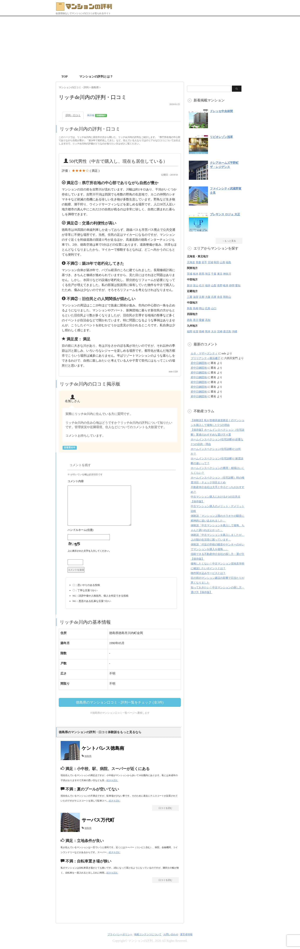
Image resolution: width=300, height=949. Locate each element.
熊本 (207, 331)
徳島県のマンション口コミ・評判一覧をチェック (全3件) (120, 702)
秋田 (216, 262)
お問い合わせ (170, 934)
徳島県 (88, 756)
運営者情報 (186, 934)
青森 (198, 262)
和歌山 (227, 297)
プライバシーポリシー (120, 934)
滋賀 (195, 297)
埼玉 (207, 273)
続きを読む (112, 780)
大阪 (207, 297)
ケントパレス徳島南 (103, 748)
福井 (207, 285)
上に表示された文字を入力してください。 (89, 551)
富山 (195, 285)
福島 (228, 262)
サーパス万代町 (98, 820)
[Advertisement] (150, 45)
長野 (220, 285)
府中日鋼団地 (199, 363)
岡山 (201, 308)
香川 (195, 320)
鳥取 (189, 308)
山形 (222, 262)
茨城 (189, 273)
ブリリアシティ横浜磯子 (205, 358)
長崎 (201, 331)
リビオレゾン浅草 (221, 136)
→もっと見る (229, 241)
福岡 (189, 331)
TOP (64, 76)
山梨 (213, 285)
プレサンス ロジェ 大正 (225, 214)
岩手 (204, 262)
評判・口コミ (73, 115)
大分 (213, 331)
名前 (121, 530)
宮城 (210, 262)
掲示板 (97, 115)
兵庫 (213, 297)
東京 (220, 273)
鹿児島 (227, 331)
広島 (207, 308)
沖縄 (234, 331)
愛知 (237, 285)
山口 (213, 308)
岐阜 (225, 285)
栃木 (195, 273)
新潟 (189, 285)
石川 (201, 285)
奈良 (220, 297)
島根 (195, 308)
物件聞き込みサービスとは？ (208, 573)
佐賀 (195, 331)
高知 (207, 320)
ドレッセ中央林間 (221, 111)
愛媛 (201, 320)
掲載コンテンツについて (147, 934)
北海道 (191, 262)
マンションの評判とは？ (96, 76)
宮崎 (220, 331)
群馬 (201, 273)
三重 (189, 297)
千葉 (213, 273)
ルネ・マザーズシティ (204, 353)
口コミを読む (165, 808)
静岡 (232, 285)
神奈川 (227, 273)
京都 (201, 297)
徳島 (189, 320)
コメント (121, 482)
